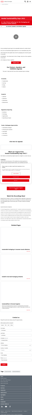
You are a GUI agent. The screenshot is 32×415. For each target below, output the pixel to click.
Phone (4, 357)
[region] (16, 173)
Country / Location (4, 348)
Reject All (15, 180)
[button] (25, 1)
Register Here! (16, 62)
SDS (8, 325)
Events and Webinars (16, 371)
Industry (2, 343)
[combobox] (16, 345)
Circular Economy (8, 371)
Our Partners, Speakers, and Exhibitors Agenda (16, 26)
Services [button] (16, 388)
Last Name (3, 333)
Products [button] (16, 386)
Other (12, 325)
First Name (3, 328)
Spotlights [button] (16, 395)
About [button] (16, 399)
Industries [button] (16, 390)
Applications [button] (16, 393)
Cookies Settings (4, 412)
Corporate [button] (16, 402)
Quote (2, 325)
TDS (5, 325)
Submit (3, 364)
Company (4, 338)
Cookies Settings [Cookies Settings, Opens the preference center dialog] (16, 173)
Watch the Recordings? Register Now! (16, 188)
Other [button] (16, 397)
